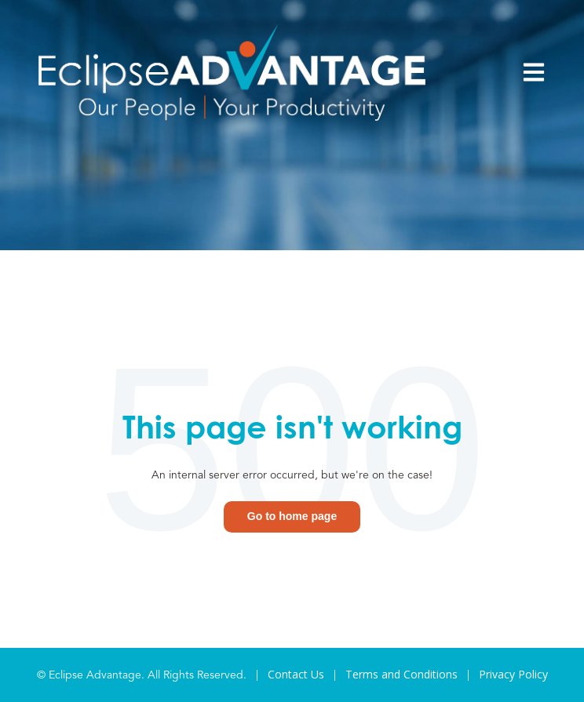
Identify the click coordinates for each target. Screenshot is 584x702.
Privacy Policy (513, 674)
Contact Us (296, 674)
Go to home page (292, 516)
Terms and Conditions (401, 674)
